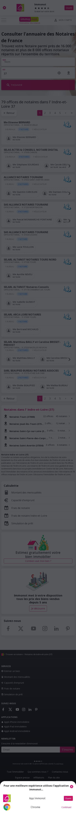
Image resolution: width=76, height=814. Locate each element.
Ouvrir (68, 798)
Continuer (66, 807)
